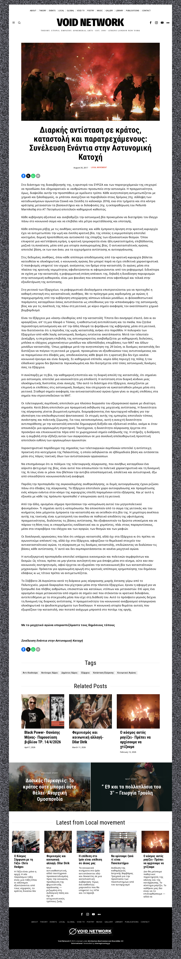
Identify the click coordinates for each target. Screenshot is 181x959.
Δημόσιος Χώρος (79, 674)
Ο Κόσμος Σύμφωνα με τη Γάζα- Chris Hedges (23, 867)
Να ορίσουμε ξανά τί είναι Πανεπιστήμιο (122, 865)
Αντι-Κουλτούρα (32, 674)
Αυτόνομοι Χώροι (55, 674)
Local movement (98, 167)
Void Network (63, 946)
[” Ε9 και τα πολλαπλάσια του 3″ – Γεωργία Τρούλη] (131, 792)
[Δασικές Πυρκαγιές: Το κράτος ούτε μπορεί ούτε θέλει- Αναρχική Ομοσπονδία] (49, 792)
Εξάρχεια (99, 674)
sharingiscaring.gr (102, 949)
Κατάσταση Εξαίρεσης (121, 674)
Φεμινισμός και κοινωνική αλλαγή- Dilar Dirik (88, 742)
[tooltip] (150, 22)
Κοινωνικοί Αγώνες (34, 678)
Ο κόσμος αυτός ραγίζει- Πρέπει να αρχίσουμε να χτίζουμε (135, 744)
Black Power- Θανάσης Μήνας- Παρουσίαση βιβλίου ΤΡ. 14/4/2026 (42, 742)
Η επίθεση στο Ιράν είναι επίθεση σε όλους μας (90, 865)
